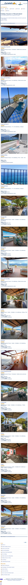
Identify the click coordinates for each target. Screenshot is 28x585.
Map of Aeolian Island (6, 574)
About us (3, 544)
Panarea (18, 8)
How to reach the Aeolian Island (8, 572)
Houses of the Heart (5, 548)
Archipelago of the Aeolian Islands (8, 567)
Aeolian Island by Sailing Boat (7, 555)
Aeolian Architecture (5, 565)
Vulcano (23, 8)
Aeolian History (4, 569)
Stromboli (12, 8)
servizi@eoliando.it (18, 580)
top (25, 542)
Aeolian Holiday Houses (6, 546)
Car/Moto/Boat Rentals (6, 561)
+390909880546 (9, 580)
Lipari (3, 8)
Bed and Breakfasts (5, 550)
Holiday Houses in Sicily (6, 557)
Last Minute (4, 559)
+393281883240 (20, 579)
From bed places (10, 23)
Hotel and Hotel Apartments (7, 552)
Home (2, 543)
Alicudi (8, 10)
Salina (7, 8)
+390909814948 (13, 579)
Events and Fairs (5, 570)
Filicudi (3, 10)
